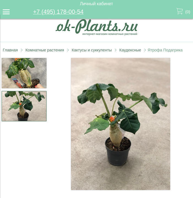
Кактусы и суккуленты (92, 50)
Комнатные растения (44, 50)
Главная (10, 50)
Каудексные (130, 50)
